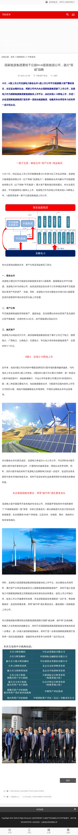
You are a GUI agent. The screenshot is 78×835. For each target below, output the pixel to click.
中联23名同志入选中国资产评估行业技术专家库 (23, 791)
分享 (9, 831)
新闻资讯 (16, 45)
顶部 (68, 831)
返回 (68, 780)
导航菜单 (6, 14)
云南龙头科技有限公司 (49, 822)
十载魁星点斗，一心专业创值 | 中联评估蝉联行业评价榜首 (27, 797)
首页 (5, 45)
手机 (29, 831)
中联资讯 (30, 45)
